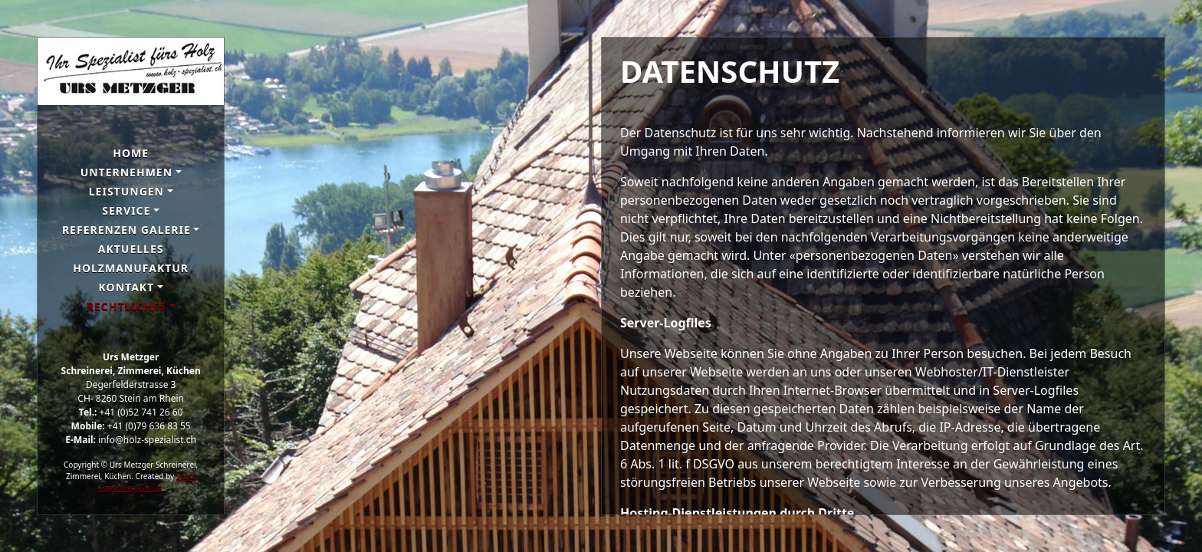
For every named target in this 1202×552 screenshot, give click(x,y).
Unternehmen (126, 172)
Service (126, 210)
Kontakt (127, 287)
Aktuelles (131, 249)
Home (131, 153)
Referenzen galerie (126, 229)
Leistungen (126, 191)
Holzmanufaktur (131, 268)
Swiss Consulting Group (146, 482)
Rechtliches (126, 306)
